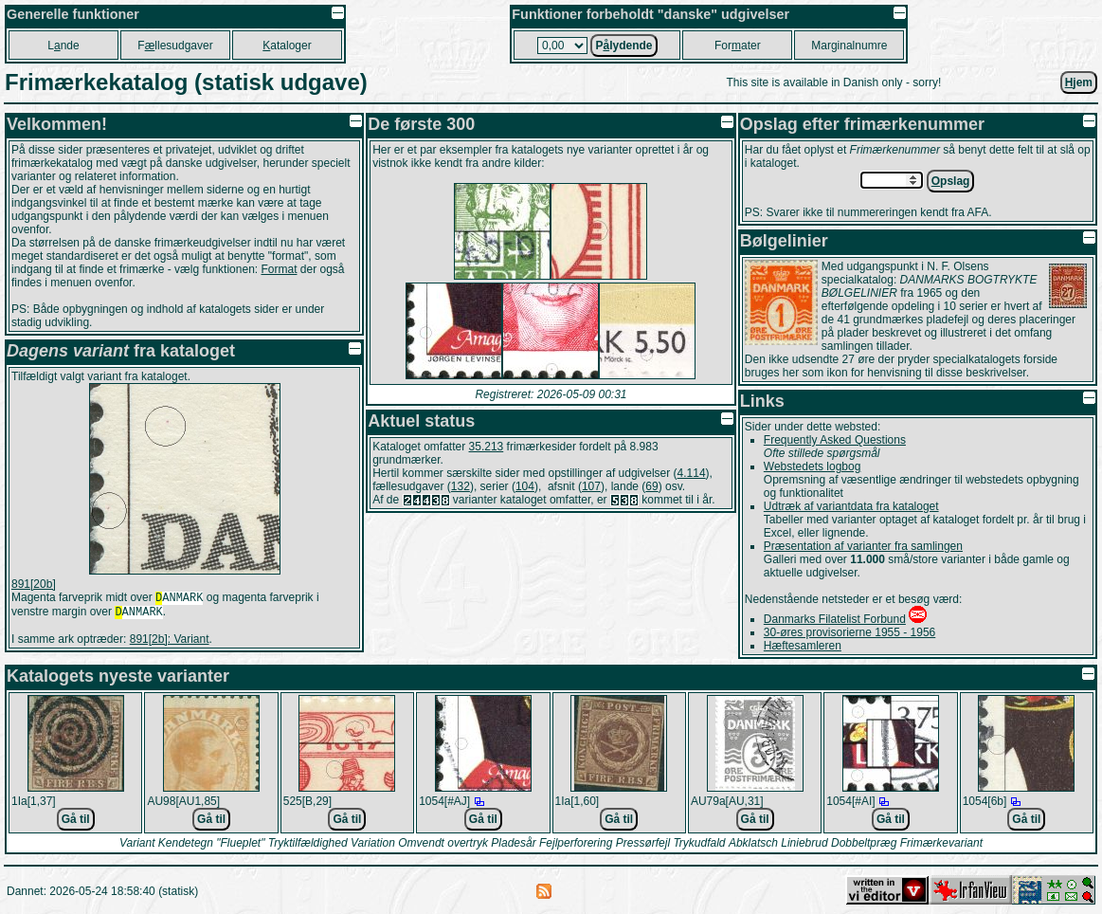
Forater (737, 45)
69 (651, 486)
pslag (950, 181)
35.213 (486, 446)
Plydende (623, 45)
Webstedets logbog (812, 466)
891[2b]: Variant (169, 642)
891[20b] (33, 584)
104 (524, 486)
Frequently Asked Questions (835, 440)
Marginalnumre (849, 45)
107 (591, 486)
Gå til (76, 819)
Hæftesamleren (802, 645)
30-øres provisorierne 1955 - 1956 (849, 632)
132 (460, 486)
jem (1079, 82)
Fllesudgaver (174, 45)
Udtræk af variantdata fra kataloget (851, 506)
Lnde (63, 45)
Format (279, 269)
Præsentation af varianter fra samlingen (863, 546)
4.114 (691, 473)
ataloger (286, 45)
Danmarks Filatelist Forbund (835, 619)
